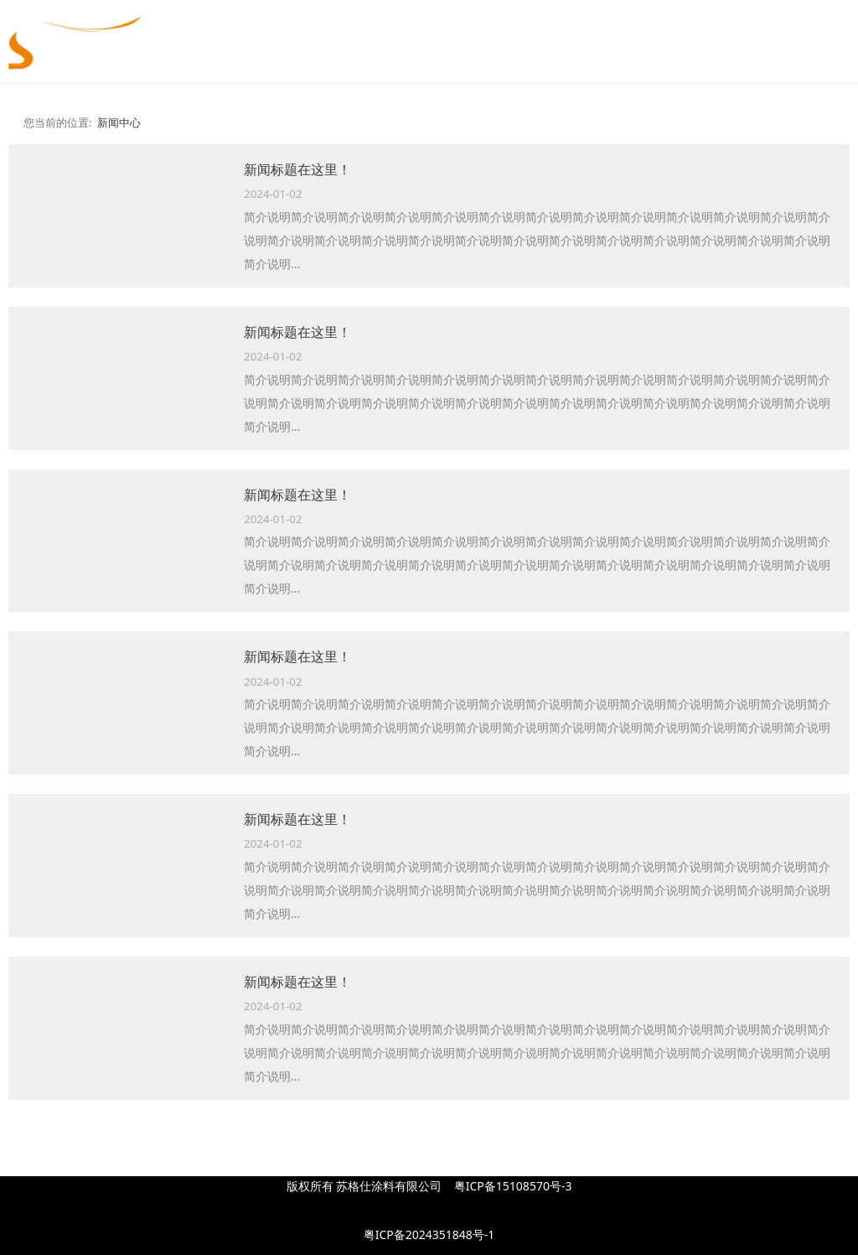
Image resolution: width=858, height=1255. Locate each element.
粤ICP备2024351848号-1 (429, 1234)
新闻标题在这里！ (297, 169)
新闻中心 (119, 123)
